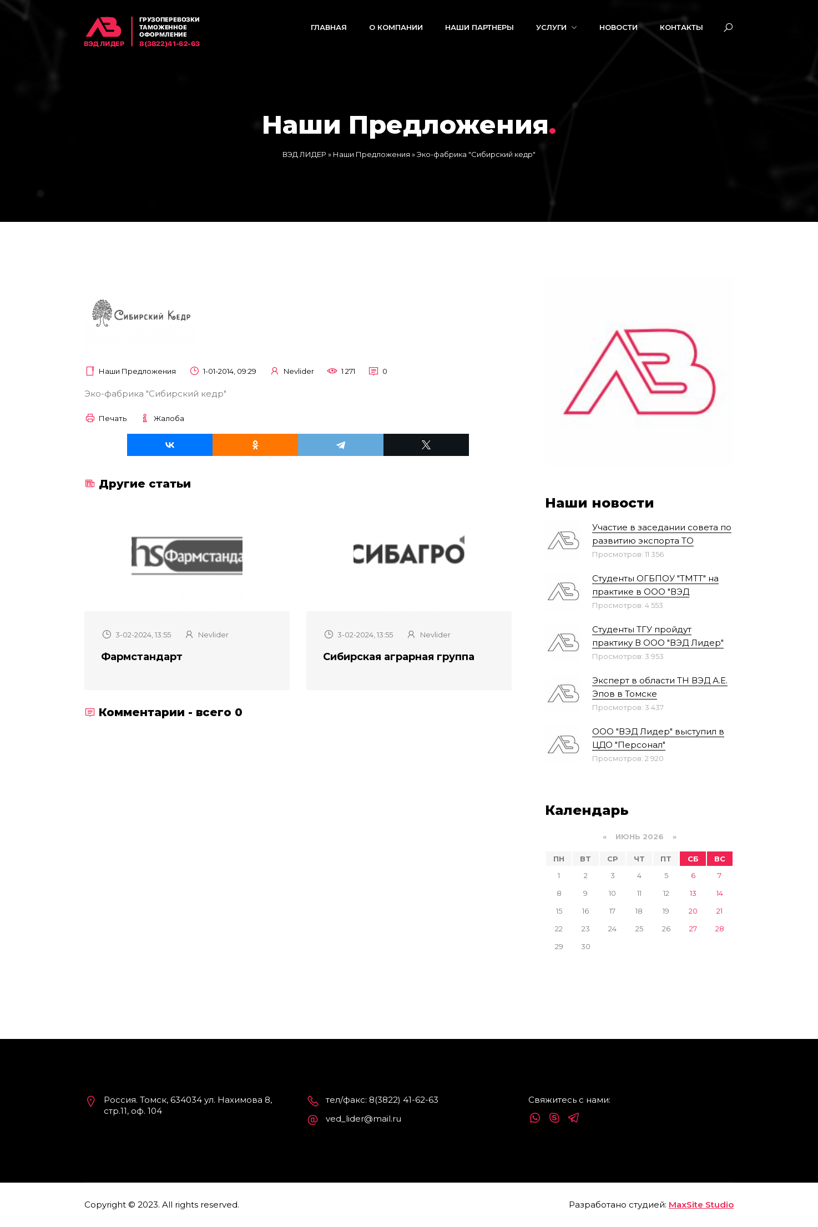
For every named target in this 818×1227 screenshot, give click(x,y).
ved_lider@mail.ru (363, 1118)
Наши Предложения (137, 371)
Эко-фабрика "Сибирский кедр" (155, 393)
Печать (105, 418)
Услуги (556, 27)
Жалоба (161, 418)
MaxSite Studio (701, 1204)
